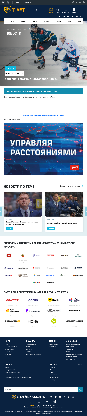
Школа (7, 367)
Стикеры (68, 351)
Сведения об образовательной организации (18, 377)
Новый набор (9, 375)
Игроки (28, 346)
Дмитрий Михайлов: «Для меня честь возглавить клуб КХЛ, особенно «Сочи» (22, 223)
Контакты (8, 354)
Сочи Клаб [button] (47, 21)
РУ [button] (36, 10)
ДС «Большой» (9, 351)
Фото (51, 370)
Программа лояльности (73, 344)
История (7, 344)
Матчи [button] (35, 21)
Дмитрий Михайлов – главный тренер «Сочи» (62, 223)
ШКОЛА (8, 364)
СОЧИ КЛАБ (71, 341)
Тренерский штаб (31, 344)
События (9, 228)
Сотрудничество (10, 349)
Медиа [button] (70, 21)
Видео (52, 372)
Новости (52, 367)
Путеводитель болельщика (74, 354)
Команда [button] (23, 21)
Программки (53, 375)
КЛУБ (7, 341)
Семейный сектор (71, 356)
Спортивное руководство (33, 354)
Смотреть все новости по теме (71, 186)
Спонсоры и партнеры (11, 346)
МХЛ (79, 21)
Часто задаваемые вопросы (13, 372)
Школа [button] (59, 21)
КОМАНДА (30, 341)
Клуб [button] (12, 21)
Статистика (52, 346)
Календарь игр (53, 344)
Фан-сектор (69, 349)
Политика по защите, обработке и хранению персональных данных (43, 407)
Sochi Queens (70, 346)
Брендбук (53, 380)
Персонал (29, 349)
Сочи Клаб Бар (70, 359)
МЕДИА (53, 364)
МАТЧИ (52, 341)
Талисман (29, 351)
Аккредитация (54, 377)
